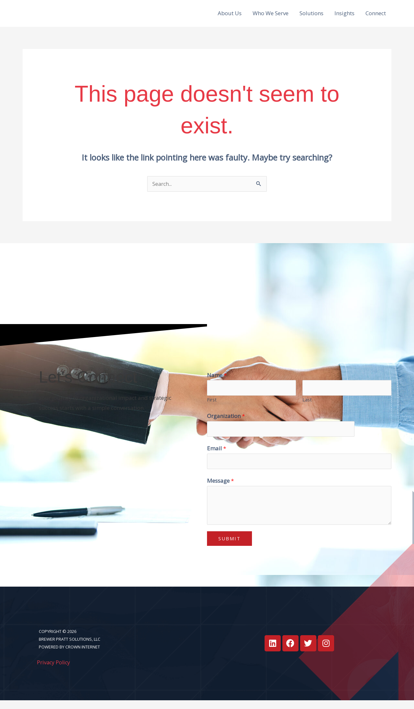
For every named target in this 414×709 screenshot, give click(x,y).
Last (307, 407)
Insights (344, 16)
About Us (230, 16)
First (212, 407)
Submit (229, 547)
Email (216, 456)
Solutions (311, 16)
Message (220, 489)
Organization (226, 423)
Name (217, 381)
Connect (375, 16)
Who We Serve (271, 16)
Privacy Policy (54, 671)
